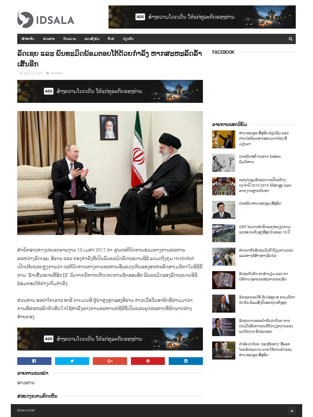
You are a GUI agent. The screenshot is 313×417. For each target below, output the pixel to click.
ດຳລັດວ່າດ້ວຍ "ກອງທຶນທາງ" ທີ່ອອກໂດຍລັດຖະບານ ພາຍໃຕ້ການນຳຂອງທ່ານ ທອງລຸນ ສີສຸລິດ (265, 349)
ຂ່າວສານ (49, 39)
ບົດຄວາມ (70, 39)
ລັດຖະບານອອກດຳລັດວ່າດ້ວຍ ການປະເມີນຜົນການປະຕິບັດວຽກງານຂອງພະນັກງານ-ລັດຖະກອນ (266, 326)
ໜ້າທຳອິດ (27, 39)
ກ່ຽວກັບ (128, 39)
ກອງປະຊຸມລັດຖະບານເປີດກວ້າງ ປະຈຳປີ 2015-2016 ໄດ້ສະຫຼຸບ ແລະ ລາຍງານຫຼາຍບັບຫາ (265, 185)
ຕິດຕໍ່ (111, 39)
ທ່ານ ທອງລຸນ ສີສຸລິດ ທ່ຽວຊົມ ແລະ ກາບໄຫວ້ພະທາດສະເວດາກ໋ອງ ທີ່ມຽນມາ (264, 138)
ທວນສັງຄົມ (92, 39)
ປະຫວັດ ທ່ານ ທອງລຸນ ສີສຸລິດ (260, 203)
